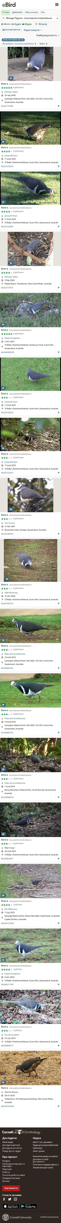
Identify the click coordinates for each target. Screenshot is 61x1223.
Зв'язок (6, 1181)
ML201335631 (7, 473)
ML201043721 (7, 604)
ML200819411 (7, 859)
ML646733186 (7, 923)
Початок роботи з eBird (13, 1175)
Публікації (37, 1148)
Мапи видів (7, 1142)
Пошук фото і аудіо (11, 1151)
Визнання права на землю (45, 1156)
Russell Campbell (12, 1035)
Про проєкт (10, 1157)
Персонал (7, 1169)
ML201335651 (7, 413)
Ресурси (6, 1161)
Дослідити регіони (11, 1145)
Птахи (5, 12)
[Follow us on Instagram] (15, 1199)
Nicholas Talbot (11, 92)
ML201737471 (7, 288)
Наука (37, 1138)
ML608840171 (7, 1046)
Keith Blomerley (11, 593)
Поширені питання (11, 1178)
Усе (43, 12)
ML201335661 (7, 227)
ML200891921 (7, 733)
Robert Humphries (12, 338)
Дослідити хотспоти (12, 1148)
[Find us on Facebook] (4, 1199)
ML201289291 (7, 534)
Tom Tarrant (10, 523)
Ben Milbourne (11, 909)
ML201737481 (7, 106)
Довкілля (17, 12)
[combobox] (30, 18)
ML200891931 (7, 668)
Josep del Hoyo (11, 156)
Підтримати (11, 1188)
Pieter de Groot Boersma (15, 654)
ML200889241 (7, 797)
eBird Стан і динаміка (42, 1142)
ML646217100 (7, 985)
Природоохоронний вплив (45, 1145)
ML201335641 (7, 166)
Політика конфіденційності (46, 1165)
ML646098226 (7, 352)
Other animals (31, 12)
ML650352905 (7, 1106)
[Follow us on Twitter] (9, 1199)
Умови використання (43, 1168)
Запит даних (39, 1151)
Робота (6, 1172)
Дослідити (9, 1138)
